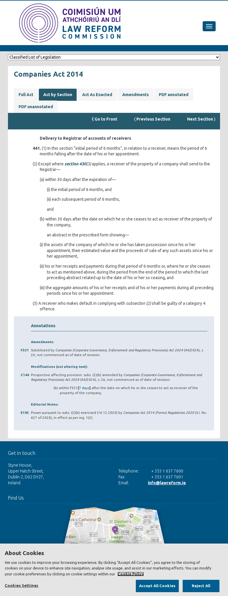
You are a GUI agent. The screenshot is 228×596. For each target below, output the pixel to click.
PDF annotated (174, 94)
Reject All (201, 586)
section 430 (75, 164)
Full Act (26, 94)
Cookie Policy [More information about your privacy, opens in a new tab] (131, 574)
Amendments (135, 94)
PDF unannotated (36, 106)
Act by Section (57, 94)
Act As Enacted (97, 94)
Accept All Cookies (157, 586)
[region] (114, 570)
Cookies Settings (21, 585)
